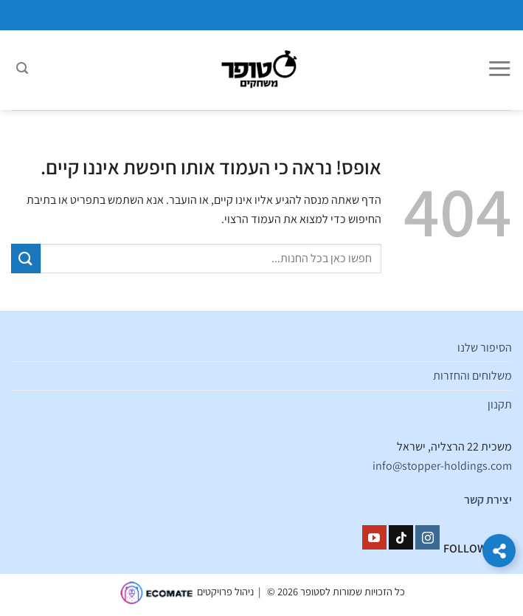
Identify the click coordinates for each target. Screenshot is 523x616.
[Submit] (26, 258)
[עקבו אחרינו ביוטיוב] (374, 537)
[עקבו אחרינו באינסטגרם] (427, 537)
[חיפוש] (22, 70)
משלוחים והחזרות (472, 375)
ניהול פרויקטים (225, 592)
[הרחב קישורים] (499, 550)
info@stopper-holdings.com (442, 465)
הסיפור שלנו (484, 347)
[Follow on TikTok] (401, 537)
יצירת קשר (488, 499)
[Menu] (499, 70)
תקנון (500, 404)
